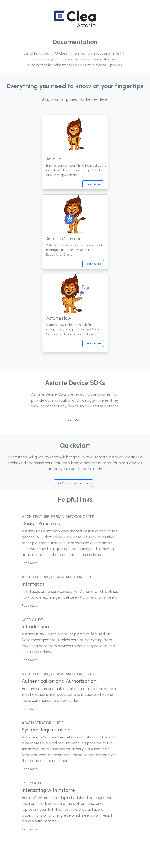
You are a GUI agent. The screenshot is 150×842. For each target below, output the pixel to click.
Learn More (93, 184)
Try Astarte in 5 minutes (73, 483)
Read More (29, 563)
